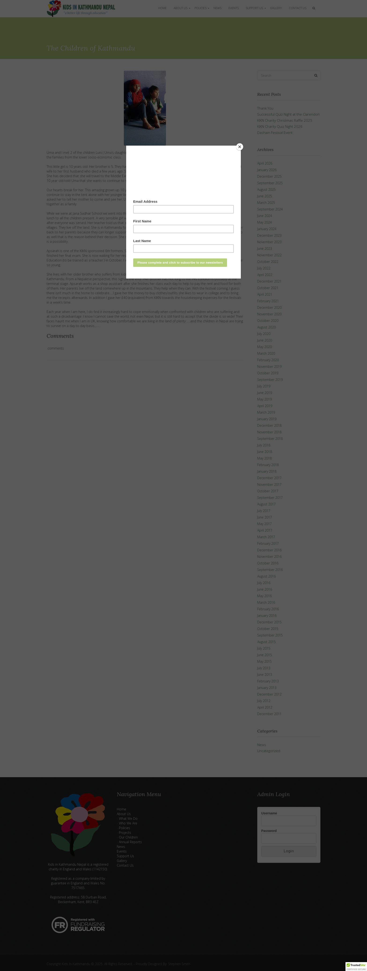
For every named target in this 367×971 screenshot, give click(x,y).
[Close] (239, 146)
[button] (356, 966)
